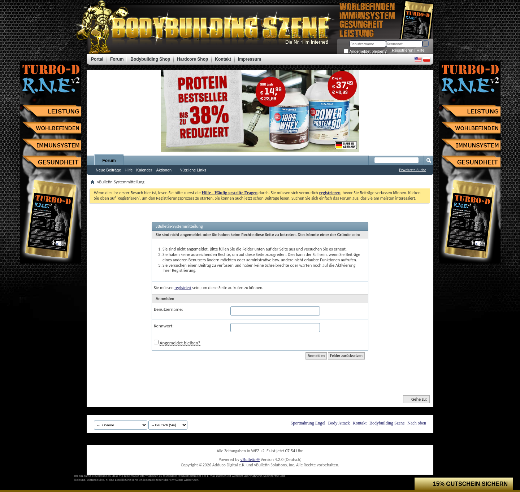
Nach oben (416, 423)
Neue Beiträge (108, 170)
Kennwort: (164, 325)
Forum (109, 160)
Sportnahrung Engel (307, 423)
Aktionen (164, 170)
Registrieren (402, 50)
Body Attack (339, 423)
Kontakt (360, 423)
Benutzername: (168, 309)
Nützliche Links (192, 170)
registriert (182, 287)
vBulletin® (250, 459)
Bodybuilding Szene (387, 423)
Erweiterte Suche (412, 169)
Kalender (144, 170)
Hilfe (421, 50)
